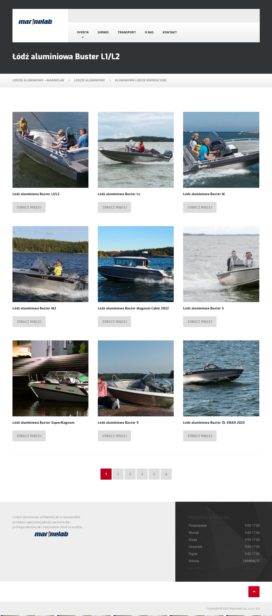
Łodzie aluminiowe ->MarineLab (38, 80)
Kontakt (170, 32)
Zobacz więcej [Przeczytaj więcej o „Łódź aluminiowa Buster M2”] (29, 322)
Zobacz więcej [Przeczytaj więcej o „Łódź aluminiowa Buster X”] (114, 436)
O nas (149, 32)
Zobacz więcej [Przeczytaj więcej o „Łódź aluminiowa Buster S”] (200, 322)
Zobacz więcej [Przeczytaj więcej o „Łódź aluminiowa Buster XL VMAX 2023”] (200, 436)
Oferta (83, 32)
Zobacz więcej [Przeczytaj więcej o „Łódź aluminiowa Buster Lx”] (114, 207)
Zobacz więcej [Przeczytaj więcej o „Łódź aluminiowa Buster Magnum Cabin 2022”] (114, 322)
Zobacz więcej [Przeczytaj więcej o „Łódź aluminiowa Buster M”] (200, 207)
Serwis (103, 32)
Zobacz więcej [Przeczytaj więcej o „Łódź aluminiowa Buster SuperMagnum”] (29, 436)
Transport (127, 32)
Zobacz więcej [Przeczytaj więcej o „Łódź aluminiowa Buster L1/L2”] (29, 207)
